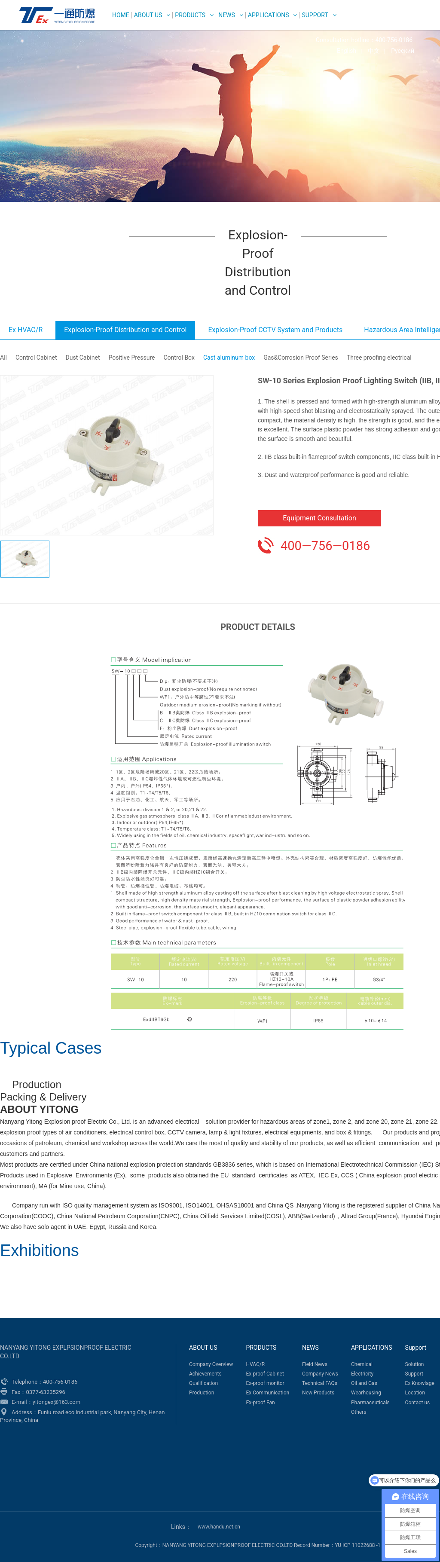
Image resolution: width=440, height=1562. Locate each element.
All (3, 357)
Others (358, 1412)
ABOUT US (148, 15)
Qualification (203, 1383)
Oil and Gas (364, 1383)
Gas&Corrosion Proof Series (300, 357)
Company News (320, 1374)
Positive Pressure (131, 357)
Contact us (417, 1403)
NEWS (226, 15)
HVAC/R (255, 1364)
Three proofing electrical (379, 357)
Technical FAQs (319, 1383)
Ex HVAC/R (26, 330)
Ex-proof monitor (265, 1383)
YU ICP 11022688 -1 (358, 1545)
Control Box (179, 357)
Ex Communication (267, 1393)
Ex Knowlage (419, 1383)
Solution (414, 1364)
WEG (55, 15)
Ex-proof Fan (260, 1403)
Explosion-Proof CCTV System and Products (275, 330)
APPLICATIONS (268, 15)
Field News (314, 1364)
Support (315, 15)
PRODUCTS (190, 15)
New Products (318, 1393)
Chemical (362, 1364)
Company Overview (211, 1364)
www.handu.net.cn (219, 1527)
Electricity (362, 1374)
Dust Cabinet (83, 357)
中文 (374, 50)
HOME (120, 15)
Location (415, 1393)
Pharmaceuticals (370, 1403)
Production (201, 1393)
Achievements (205, 1374)
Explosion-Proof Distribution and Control (125, 330)
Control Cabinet (36, 357)
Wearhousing (366, 1393)
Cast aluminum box (229, 357)
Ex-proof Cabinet (265, 1374)
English (346, 50)
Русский (402, 50)
